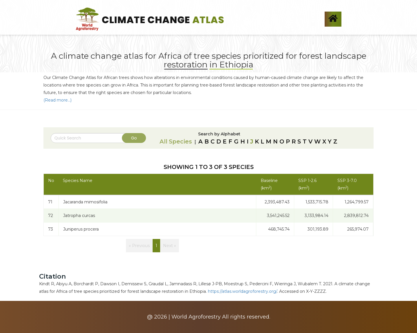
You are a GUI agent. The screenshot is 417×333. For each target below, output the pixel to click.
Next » (169, 245)
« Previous (139, 245)
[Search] (93, 138)
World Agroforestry (196, 317)
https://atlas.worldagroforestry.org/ (242, 291)
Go (134, 138)
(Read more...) (57, 100)
